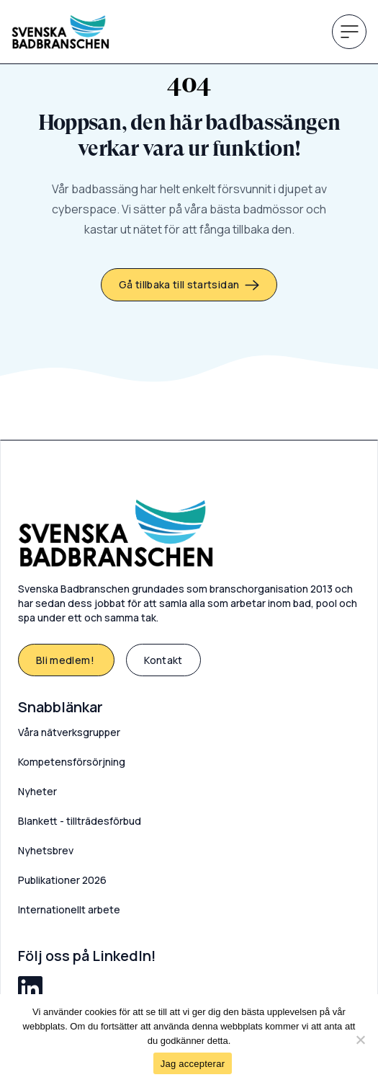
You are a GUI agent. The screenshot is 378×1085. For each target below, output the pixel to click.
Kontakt (163, 660)
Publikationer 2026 (62, 880)
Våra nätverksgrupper (69, 732)
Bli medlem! (66, 660)
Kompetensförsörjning (71, 762)
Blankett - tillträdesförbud (79, 821)
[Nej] (360, 1039)
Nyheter (37, 791)
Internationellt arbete (69, 909)
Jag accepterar (193, 1063)
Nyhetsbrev (45, 850)
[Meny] (350, 31)
